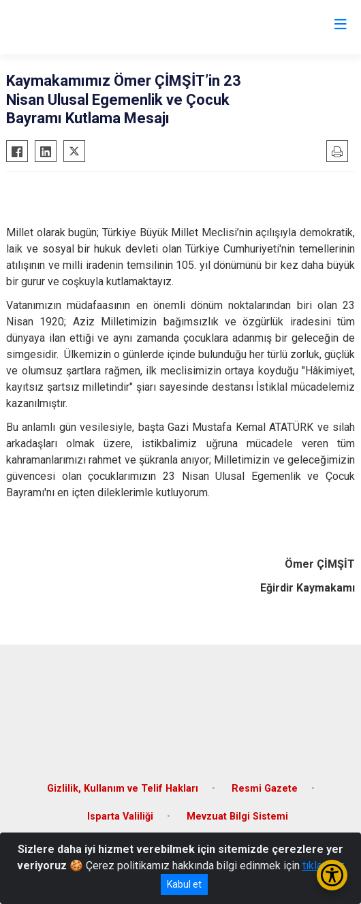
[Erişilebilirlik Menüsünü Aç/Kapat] (332, 875)
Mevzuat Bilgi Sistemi (237, 816)
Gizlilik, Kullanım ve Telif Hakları (122, 788)
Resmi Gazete (265, 788)
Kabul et (184, 884)
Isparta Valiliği (120, 816)
